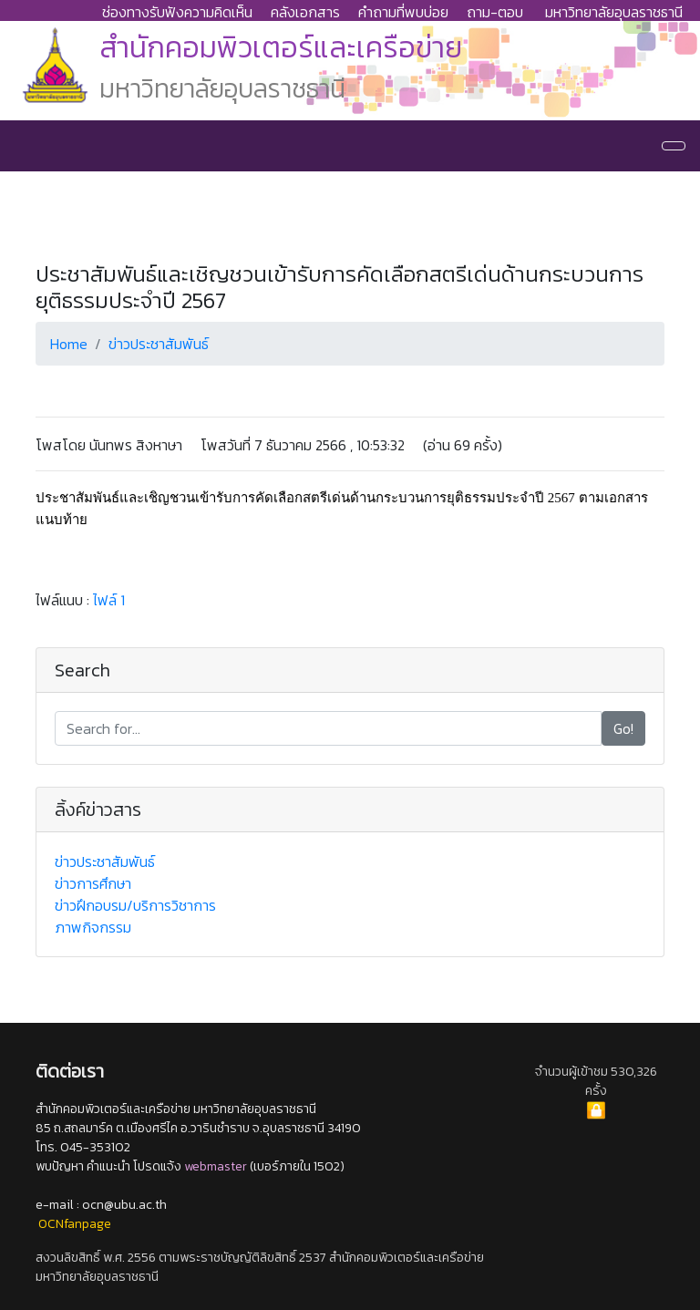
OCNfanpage (74, 1223)
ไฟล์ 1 (109, 600)
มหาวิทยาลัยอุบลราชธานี (613, 12)
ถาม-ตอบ (495, 12)
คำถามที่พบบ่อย (403, 12)
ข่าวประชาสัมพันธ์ (158, 344)
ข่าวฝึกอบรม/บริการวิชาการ (135, 905)
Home (69, 344)
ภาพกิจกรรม (93, 927)
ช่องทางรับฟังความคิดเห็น (177, 12)
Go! (623, 728)
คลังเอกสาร (305, 12)
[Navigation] (673, 145)
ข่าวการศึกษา (93, 883)
